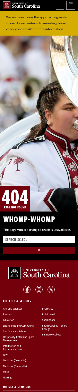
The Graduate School (14, 332)
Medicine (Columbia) (14, 361)
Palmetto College (51, 335)
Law (5, 355)
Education (8, 320)
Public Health (49, 314)
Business (7, 314)
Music (6, 372)
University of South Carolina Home (21, 5)
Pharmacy (47, 309)
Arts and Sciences (12, 309)
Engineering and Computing (18, 326)
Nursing (7, 378)
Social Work (48, 320)
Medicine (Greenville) (15, 366)
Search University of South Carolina (60, 5)
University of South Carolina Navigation (70, 5)
